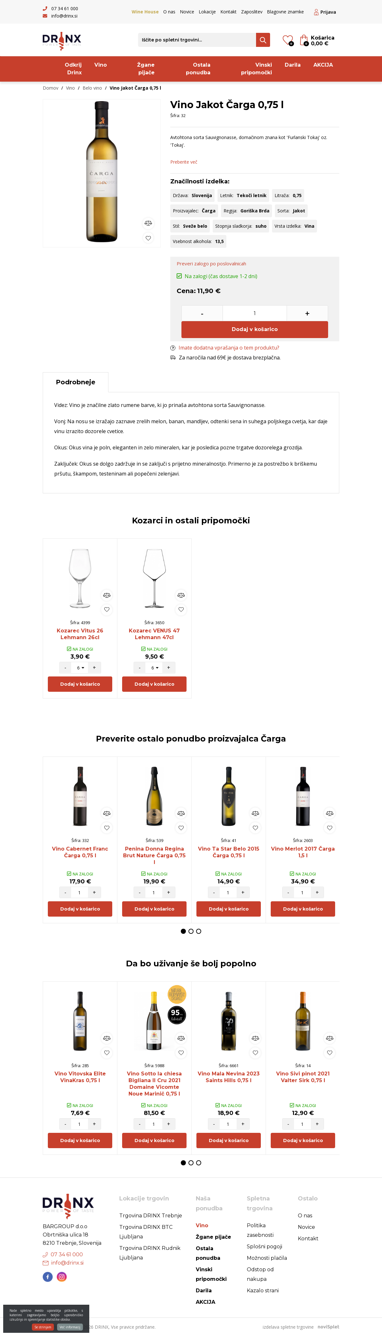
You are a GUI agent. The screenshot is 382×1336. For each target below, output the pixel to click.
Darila (293, 65)
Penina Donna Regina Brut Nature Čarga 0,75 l (154, 855)
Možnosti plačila (267, 1258)
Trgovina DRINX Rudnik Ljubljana (149, 1253)
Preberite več (183, 162)
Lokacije (207, 12)
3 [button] (198, 931)
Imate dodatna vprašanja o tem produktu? (224, 347)
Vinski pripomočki (256, 69)
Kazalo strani (263, 1291)
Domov (50, 88)
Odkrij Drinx (73, 69)
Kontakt (228, 12)
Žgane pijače (146, 69)
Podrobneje (75, 382)
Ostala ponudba (198, 69)
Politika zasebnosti (260, 1230)
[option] (101, 172)
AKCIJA (323, 65)
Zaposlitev (251, 12)
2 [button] (191, 931)
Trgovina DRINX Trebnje (150, 1216)
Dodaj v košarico (255, 329)
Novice (187, 12)
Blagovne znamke (285, 12)
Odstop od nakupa (260, 1274)
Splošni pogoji (264, 1247)
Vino (100, 65)
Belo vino (92, 88)
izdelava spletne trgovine (288, 1327)
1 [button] (183, 931)
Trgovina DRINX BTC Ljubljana (146, 1232)
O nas (169, 12)
